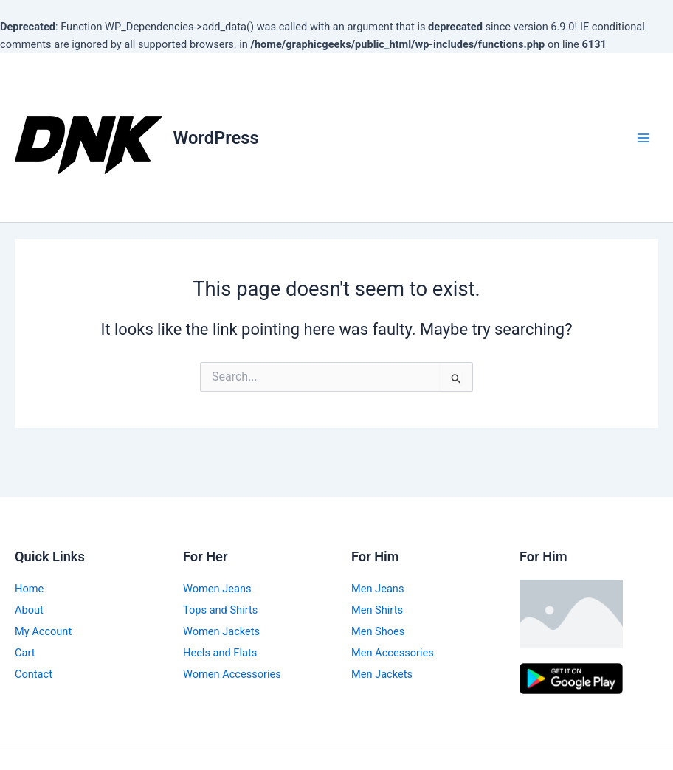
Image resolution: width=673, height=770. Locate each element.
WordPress (216, 138)
